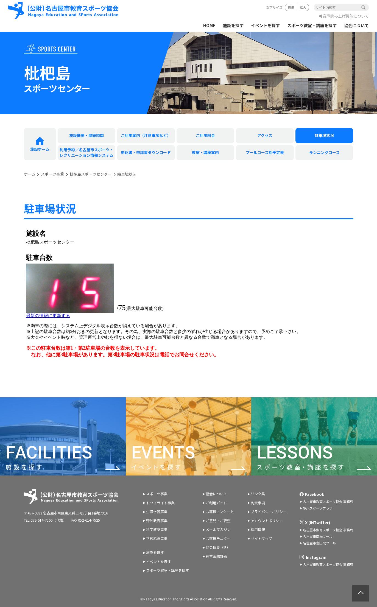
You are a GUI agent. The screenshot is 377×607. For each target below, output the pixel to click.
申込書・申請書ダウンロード (146, 152)
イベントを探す (265, 25)
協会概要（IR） (218, 547)
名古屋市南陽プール (318, 536)
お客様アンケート (220, 511)
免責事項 (258, 502)
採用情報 (258, 529)
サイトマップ (261, 538)
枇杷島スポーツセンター (90, 174)
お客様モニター (218, 538)
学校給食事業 (156, 538)
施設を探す (233, 25)
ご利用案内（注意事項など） (146, 135)
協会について (356, 25)
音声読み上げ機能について (346, 16)
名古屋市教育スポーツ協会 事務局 (328, 501)
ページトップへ (360, 593)
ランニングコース (324, 152)
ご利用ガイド (216, 502)
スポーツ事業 (52, 174)
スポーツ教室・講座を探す (312, 25)
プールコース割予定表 (265, 152)
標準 (291, 7)
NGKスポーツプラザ (318, 508)
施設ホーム (39, 149)
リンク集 (258, 493)
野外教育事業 (156, 520)
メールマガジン (218, 529)
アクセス (264, 135)
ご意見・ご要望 (218, 520)
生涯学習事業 (156, 511)
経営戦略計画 (216, 556)
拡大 (303, 7)
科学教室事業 (156, 529)
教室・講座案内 (205, 152)
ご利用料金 (205, 135)
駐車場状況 (324, 135)
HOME (209, 25)
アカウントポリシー (267, 520)
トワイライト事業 (160, 502)
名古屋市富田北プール (319, 543)
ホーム (29, 174)
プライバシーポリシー (268, 511)
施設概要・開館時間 (86, 135)
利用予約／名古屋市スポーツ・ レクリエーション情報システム (86, 152)
